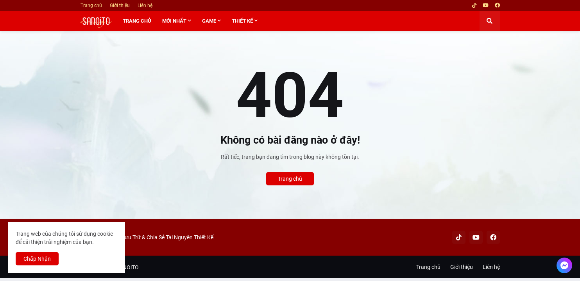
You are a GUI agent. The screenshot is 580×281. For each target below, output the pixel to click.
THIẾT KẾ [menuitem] (242, 21)
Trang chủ (91, 5)
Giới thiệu (120, 5)
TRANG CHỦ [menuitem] (137, 21)
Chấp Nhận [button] (37, 259)
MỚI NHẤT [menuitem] (174, 21)
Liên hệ (145, 5)
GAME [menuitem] (209, 21)
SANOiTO (127, 267)
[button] (490, 21)
